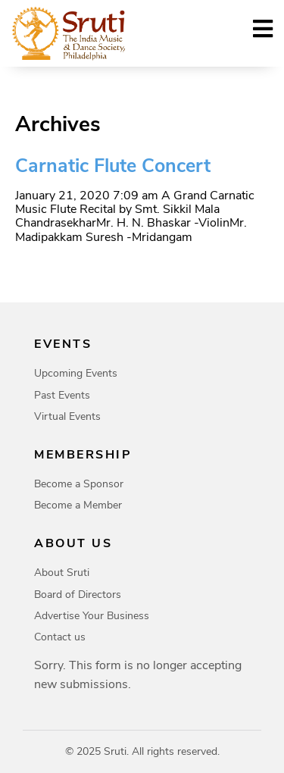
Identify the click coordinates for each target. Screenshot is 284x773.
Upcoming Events (75, 373)
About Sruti (61, 572)
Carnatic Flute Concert (113, 166)
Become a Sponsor (78, 484)
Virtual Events (67, 416)
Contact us (60, 637)
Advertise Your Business (91, 616)
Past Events (62, 395)
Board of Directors (77, 594)
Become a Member (78, 505)
